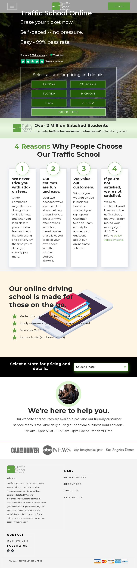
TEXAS (49, 102)
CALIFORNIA (88, 84)
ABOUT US (71, 490)
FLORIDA (49, 93)
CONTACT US (73, 497)
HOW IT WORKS (75, 477)
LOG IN (119, 6)
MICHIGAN (88, 93)
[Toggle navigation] (12, 6)
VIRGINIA (88, 102)
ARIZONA (49, 84)
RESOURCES (72, 484)
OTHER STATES (68, 112)
